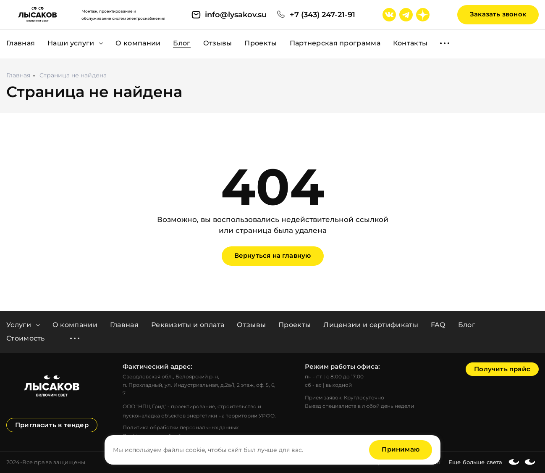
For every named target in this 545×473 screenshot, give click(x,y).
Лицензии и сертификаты (370, 325)
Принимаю (400, 449)
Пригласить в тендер (52, 425)
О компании (74, 325)
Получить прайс (502, 369)
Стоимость (25, 338)
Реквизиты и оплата (187, 325)
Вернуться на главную (272, 255)
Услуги (23, 325)
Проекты (294, 325)
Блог (466, 325)
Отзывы (251, 325)
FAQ (438, 325)
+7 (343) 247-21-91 (322, 14)
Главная (124, 325)
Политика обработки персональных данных (180, 427)
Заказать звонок (498, 14)
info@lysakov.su (236, 14)
